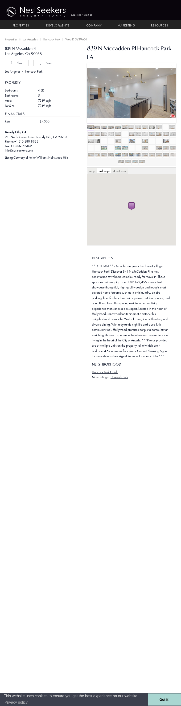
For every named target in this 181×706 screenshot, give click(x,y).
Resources (159, 25)
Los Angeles (30, 39)
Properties (20, 25)
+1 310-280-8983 (26, 141)
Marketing (126, 25)
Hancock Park (51, 39)
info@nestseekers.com (19, 150)
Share (16, 63)
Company (94, 25)
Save (45, 63)
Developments (58, 25)
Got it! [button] (164, 700)
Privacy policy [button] (16, 702)
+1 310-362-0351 (22, 146)
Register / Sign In (82, 14)
